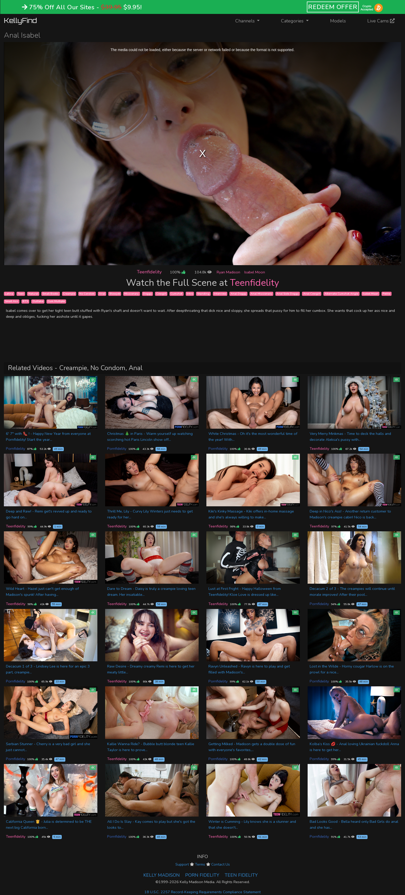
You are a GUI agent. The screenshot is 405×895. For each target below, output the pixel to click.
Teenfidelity (149, 272)
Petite (386, 294)
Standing (203, 294)
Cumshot (176, 294)
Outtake (38, 301)
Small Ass (11, 301)
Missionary (131, 294)
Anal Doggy (238, 294)
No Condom (87, 294)
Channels (250, 20)
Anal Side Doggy (287, 294)
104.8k (203, 272)
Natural (33, 294)
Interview (220, 294)
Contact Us (220, 864)
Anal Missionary (261, 294)
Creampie (69, 294)
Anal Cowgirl (311, 294)
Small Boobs (50, 294)
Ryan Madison (228, 272)
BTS (25, 301)
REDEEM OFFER (332, 7)
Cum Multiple (56, 301)
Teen (21, 294)
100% (177, 272)
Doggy (147, 294)
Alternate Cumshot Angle (341, 294)
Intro (190, 294)
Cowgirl (161, 294)
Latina (9, 294)
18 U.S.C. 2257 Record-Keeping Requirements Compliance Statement (202, 891)
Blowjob (115, 294)
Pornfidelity (15, 448)
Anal (102, 294)
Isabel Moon (254, 272)
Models (338, 21)
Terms (200, 864)
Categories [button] (293, 21)
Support (182, 864)
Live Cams (381, 21)
